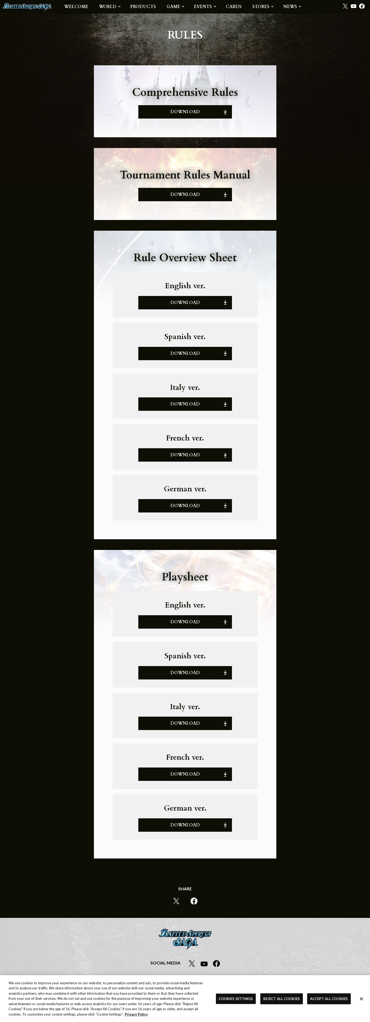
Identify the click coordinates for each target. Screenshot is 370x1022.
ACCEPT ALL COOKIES (329, 1000)
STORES (260, 7)
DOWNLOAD (185, 112)
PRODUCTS (143, 7)
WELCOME (76, 7)
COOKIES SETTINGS (236, 1000)
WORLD (107, 7)
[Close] (361, 1000)
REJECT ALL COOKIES (281, 1000)
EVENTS (203, 7)
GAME (173, 7)
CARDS (234, 7)
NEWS (290, 7)
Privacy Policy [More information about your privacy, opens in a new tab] (136, 1015)
